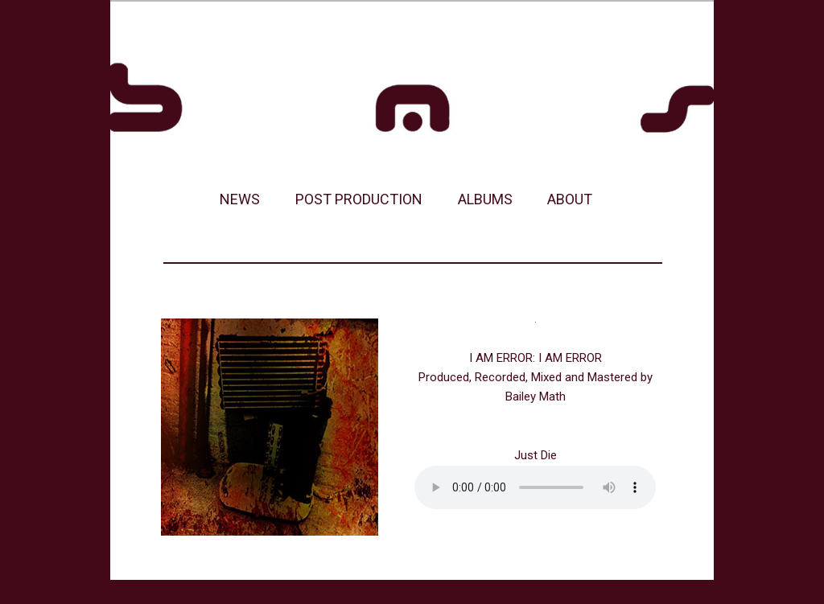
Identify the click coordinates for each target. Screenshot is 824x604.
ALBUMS (485, 199)
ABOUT (569, 199)
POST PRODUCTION (358, 199)
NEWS (240, 199)
